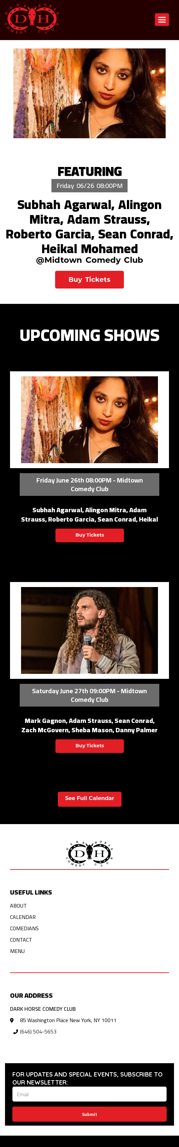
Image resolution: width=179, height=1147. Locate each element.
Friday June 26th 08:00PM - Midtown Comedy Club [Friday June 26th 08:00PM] (89, 484)
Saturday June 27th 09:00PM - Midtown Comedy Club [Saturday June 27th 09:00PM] (89, 695)
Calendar (23, 917)
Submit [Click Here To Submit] (89, 1114)
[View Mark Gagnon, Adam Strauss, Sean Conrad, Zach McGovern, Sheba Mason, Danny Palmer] (89, 630)
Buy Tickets (89, 280)
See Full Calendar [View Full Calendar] (89, 798)
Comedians (24, 928)
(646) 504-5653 (38, 1031)
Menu (17, 951)
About (18, 906)
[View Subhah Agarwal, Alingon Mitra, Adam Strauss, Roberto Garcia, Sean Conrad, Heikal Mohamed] (89, 419)
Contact (21, 940)
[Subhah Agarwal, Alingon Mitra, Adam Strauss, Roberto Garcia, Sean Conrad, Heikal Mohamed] (89, 93)
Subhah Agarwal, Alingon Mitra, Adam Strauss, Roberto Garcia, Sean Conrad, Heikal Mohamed (89, 226)
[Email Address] (89, 1094)
